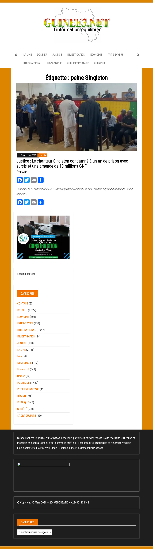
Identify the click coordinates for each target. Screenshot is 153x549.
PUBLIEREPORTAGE (78, 63)
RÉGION (21, 395)
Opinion (21, 376)
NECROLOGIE (54, 63)
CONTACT (22, 303)
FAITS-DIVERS (116, 54)
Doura (23, 171)
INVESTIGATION (76, 54)
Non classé (23, 369)
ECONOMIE (96, 54)
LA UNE (27, 54)
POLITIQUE (23, 382)
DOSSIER (42, 54)
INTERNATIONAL (32, 63)
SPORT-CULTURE (26, 415)
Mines (20, 356)
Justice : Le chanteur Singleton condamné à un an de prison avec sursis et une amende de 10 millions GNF (72, 163)
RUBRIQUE (99, 63)
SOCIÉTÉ (22, 409)
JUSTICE (57, 54)
